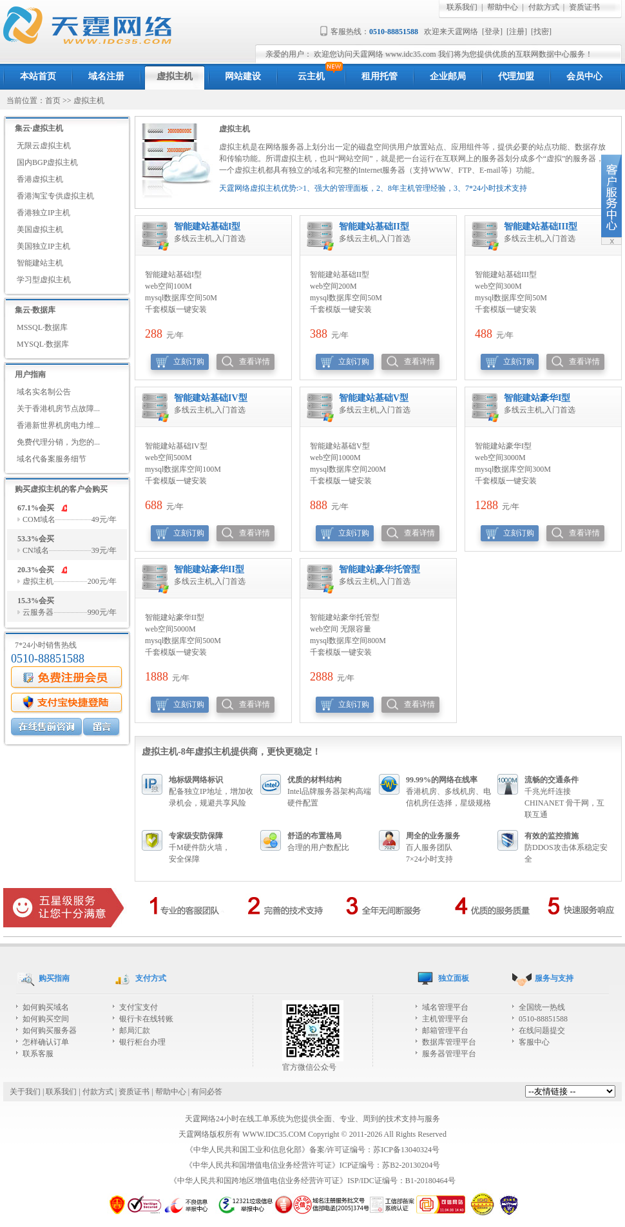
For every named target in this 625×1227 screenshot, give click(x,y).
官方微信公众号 (312, 1063)
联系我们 (462, 7)
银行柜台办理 (142, 1042)
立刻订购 (188, 361)
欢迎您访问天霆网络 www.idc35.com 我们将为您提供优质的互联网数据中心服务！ (453, 54)
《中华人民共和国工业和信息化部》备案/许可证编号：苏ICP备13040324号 (312, 1149)
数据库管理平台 (449, 1042)
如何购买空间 (46, 1018)
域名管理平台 (445, 1007)
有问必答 (206, 1091)
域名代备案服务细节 (51, 458)
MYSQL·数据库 (43, 344)
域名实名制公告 (44, 391)
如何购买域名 (46, 1007)
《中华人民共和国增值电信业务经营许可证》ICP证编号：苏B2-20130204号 (313, 1165)
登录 (492, 31)
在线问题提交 (542, 1030)
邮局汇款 (134, 1030)
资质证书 (584, 7)
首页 (53, 100)
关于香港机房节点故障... (58, 408)
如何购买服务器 (50, 1030)
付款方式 (543, 7)
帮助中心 (502, 7)
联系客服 (38, 1053)
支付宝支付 (138, 1007)
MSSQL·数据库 (42, 327)
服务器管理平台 (449, 1053)
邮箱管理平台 (445, 1030)
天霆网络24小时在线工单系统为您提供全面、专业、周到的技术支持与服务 (312, 1118)
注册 (516, 31)
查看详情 (254, 361)
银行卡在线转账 (146, 1018)
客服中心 (534, 1042)
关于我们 (25, 1091)
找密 (541, 31)
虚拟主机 (88, 100)
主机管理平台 (445, 1018)
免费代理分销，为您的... (58, 442)
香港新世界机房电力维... (58, 425)
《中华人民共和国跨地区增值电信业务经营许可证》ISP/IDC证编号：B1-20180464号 (312, 1180)
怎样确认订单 (46, 1042)
